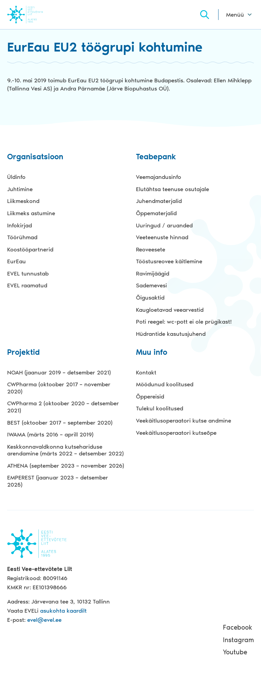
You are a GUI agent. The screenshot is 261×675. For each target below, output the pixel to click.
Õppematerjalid (156, 213)
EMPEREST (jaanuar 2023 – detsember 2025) (57, 481)
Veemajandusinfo (158, 176)
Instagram (238, 640)
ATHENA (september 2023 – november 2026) (65, 465)
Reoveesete (150, 249)
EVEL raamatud (27, 285)
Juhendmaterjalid (159, 201)
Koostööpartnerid (30, 249)
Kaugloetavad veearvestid (170, 309)
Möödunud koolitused (164, 384)
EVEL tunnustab (28, 273)
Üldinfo (16, 176)
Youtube (235, 652)
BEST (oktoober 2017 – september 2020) (59, 422)
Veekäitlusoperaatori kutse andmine (183, 420)
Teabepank (156, 157)
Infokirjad (19, 225)
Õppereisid (150, 396)
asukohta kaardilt (63, 610)
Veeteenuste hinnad (162, 237)
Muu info (151, 352)
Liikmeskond (23, 201)
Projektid (23, 352)
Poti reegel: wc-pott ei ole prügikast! (184, 321)
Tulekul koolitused (159, 408)
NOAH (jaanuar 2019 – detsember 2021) (59, 372)
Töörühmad (22, 237)
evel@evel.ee (44, 619)
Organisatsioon (35, 157)
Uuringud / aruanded (164, 225)
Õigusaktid (150, 297)
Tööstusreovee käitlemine (169, 261)
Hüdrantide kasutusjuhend (171, 333)
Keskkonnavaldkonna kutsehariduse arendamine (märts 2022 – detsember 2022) (65, 450)
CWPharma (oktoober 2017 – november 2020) (58, 388)
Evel (34, 14)
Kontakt (146, 372)
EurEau (16, 261)
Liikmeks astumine (31, 213)
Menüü (235, 14)
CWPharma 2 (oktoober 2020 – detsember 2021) (63, 407)
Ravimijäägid (152, 273)
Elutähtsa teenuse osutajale (172, 189)
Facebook (237, 627)
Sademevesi (151, 285)
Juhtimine (20, 189)
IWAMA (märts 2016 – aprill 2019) (50, 434)
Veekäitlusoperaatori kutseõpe (176, 432)
